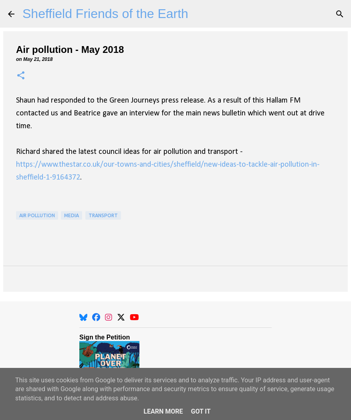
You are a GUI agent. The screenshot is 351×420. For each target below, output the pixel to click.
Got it (200, 411)
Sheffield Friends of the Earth (105, 13)
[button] (21, 76)
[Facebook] (96, 317)
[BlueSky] (83, 317)
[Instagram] (108, 317)
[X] (121, 317)
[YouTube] (134, 317)
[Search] (340, 14)
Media (71, 215)
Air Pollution (37, 215)
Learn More (163, 411)
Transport (103, 215)
